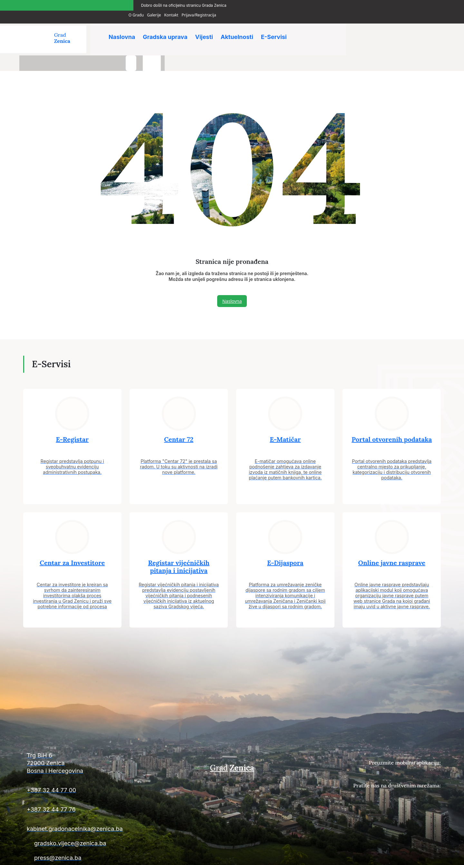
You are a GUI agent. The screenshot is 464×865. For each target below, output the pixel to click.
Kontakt (396, 4)
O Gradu (360, 4)
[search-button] (411, 31)
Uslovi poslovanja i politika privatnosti (406, 856)
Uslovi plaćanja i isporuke (342, 856)
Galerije (378, 4)
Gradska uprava (166, 28)
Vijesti (207, 28)
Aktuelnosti (241, 28)
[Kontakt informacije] (90, 745)
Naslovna (122, 28)
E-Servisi (279, 28)
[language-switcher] (432, 31)
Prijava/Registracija (423, 4)
